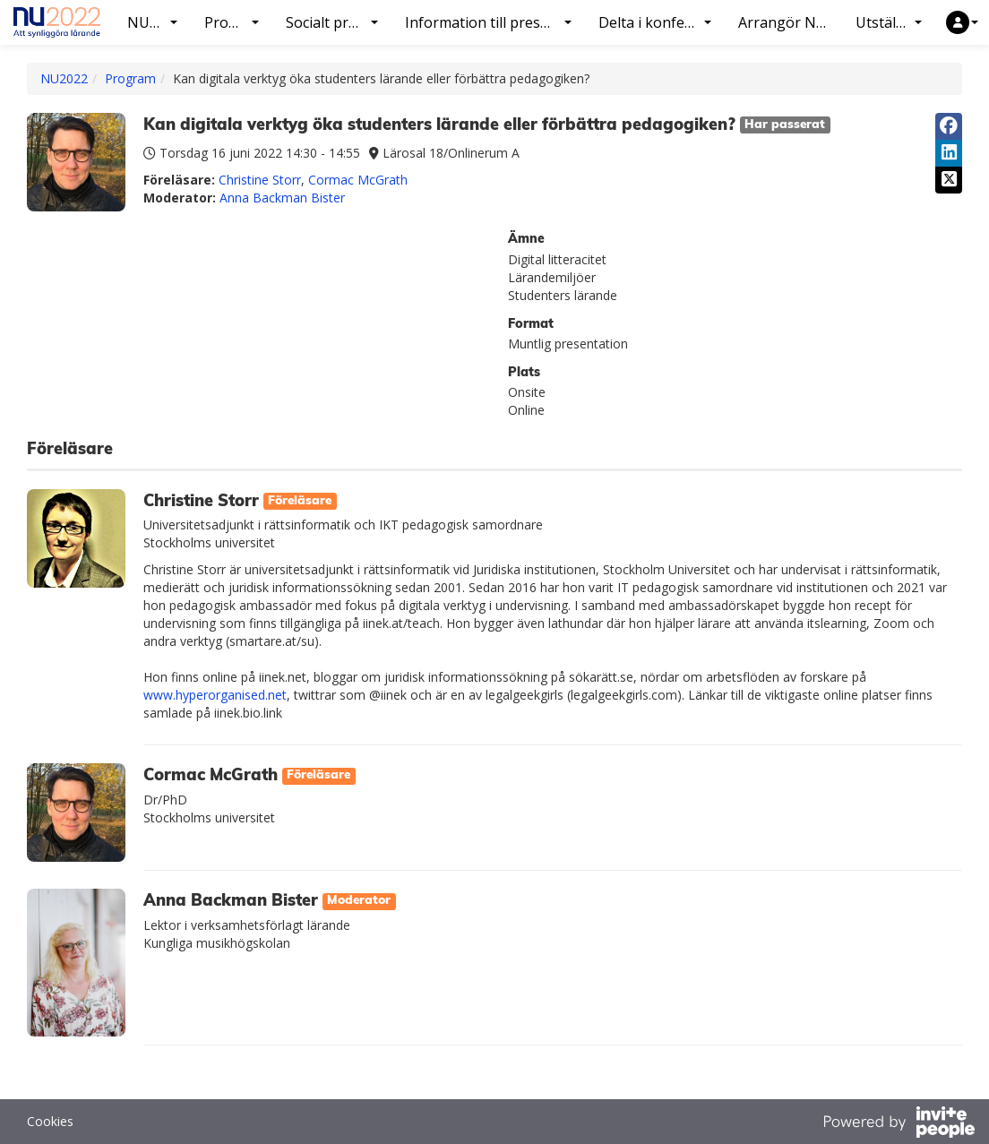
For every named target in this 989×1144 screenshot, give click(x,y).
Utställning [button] (893, 22)
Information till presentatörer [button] (495, 22)
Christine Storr (260, 179)
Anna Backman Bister (282, 197)
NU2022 (64, 78)
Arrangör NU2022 (790, 22)
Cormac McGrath (358, 179)
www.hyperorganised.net (215, 694)
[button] (962, 22)
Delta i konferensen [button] (661, 22)
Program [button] (234, 22)
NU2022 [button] (154, 22)
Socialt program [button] (338, 22)
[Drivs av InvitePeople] (898, 1124)
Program (130, 78)
